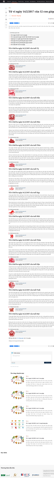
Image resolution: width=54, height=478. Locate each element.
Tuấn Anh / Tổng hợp (13, 15)
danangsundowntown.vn (42, 471)
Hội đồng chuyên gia (38, 1)
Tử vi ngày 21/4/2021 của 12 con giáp (32, 378)
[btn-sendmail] (50, 23)
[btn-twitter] (48, 23)
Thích (13, 346)
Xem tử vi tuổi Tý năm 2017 (18, 65)
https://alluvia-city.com (41, 475)
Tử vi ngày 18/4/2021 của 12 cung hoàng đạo (34, 423)
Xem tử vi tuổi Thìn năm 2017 (18, 164)
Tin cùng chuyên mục (15, 373)
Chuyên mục (13, 1)
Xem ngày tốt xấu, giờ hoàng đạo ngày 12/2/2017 (19, 42)
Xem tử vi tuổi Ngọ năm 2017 (18, 211)
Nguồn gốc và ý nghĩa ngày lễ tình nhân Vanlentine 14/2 (20, 38)
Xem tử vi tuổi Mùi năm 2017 (18, 235)
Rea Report (25, 1)
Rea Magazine (30, 1)
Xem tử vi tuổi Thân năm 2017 (18, 258)
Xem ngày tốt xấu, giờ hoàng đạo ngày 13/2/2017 (19, 40)
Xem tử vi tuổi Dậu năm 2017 (18, 283)
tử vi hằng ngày (17, 338)
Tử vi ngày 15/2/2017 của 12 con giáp (16, 35)
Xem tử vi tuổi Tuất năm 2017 (18, 308)
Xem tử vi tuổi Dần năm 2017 (18, 115)
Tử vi (7, 7)
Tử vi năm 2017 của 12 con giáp (15, 44)
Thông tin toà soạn (45, 1)
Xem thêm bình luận (12, 366)
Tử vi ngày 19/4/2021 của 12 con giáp (32, 408)
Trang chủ (7, 1)
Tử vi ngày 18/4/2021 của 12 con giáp (32, 438)
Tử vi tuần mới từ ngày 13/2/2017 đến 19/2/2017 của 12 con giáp (22, 37)
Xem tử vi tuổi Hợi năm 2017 (18, 331)
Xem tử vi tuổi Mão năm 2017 (18, 139)
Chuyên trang (19, 1)
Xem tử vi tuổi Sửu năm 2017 (18, 90)
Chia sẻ (9, 346)
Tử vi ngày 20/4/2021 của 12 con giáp (32, 393)
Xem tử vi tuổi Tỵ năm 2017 (18, 187)
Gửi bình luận (45, 362)
